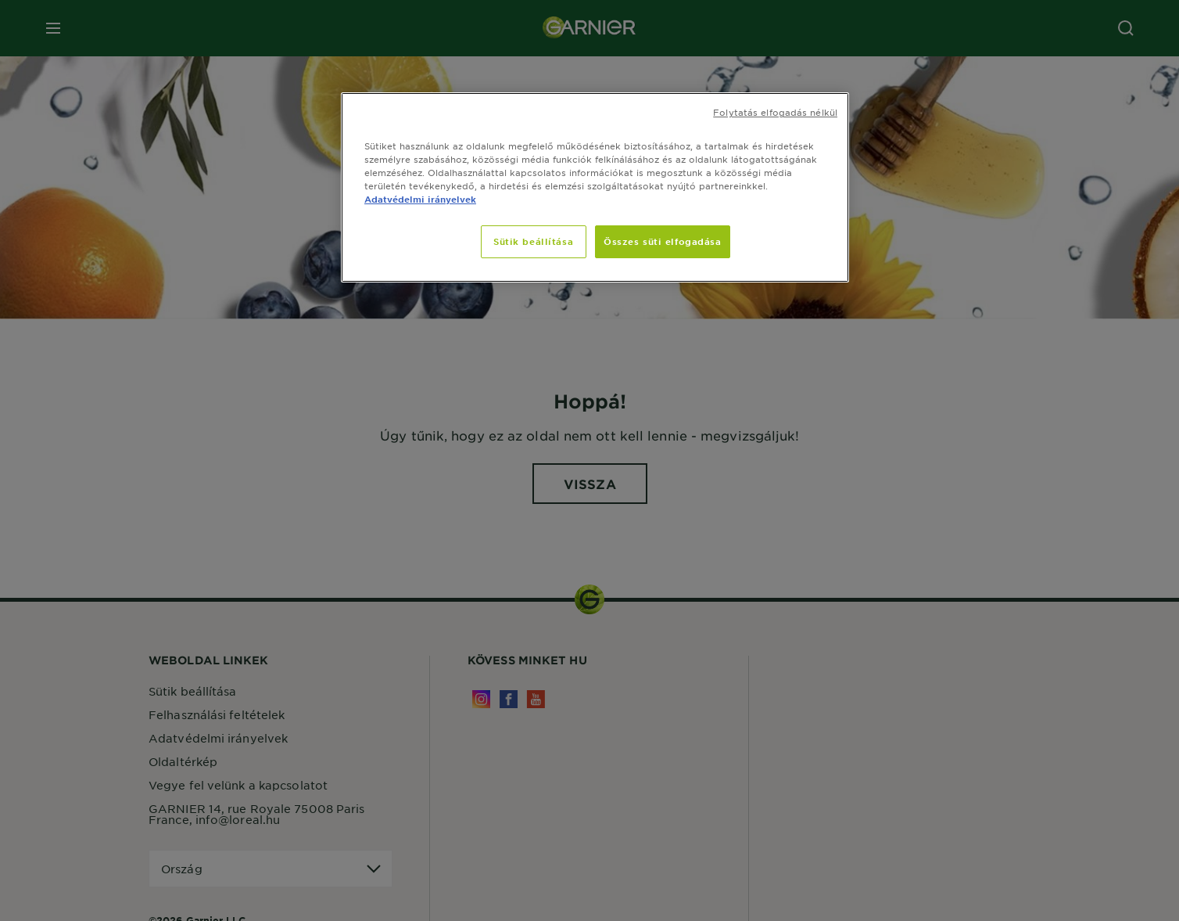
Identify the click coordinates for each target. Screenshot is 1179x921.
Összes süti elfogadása (663, 241)
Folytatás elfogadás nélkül (775, 111)
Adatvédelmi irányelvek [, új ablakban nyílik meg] (420, 198)
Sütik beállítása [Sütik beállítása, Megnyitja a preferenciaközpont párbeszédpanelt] (533, 241)
